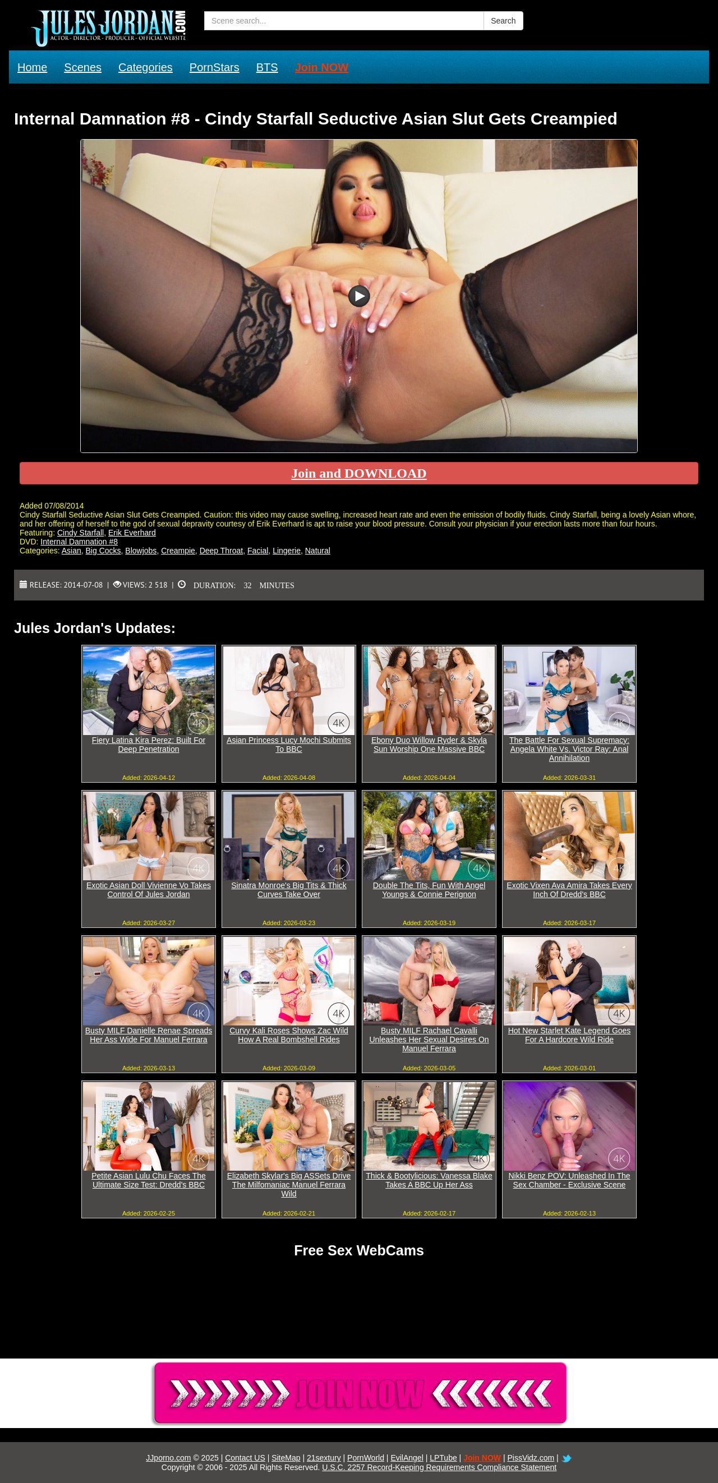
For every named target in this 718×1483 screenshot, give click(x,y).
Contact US (245, 1457)
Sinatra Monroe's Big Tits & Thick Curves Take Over (289, 890)
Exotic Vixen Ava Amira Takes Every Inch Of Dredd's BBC (569, 890)
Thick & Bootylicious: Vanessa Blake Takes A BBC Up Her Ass (429, 1180)
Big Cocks (103, 550)
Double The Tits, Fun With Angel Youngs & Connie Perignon (429, 890)
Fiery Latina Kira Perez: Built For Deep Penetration (148, 745)
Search (503, 20)
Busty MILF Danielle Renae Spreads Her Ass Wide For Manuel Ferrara (148, 1035)
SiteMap (285, 1457)
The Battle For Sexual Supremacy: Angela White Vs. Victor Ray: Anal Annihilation (569, 749)
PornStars (215, 67)
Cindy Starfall (80, 532)
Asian (71, 550)
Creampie (178, 550)
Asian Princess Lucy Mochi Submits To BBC (289, 745)
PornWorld (365, 1457)
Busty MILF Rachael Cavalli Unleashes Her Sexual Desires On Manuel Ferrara (429, 1039)
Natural (317, 550)
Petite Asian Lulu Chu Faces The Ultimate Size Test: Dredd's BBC (148, 1180)
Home (32, 67)
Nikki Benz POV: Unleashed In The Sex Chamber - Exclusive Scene (569, 1180)
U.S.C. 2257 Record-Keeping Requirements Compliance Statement (439, 1467)
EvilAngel (406, 1457)
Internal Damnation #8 (79, 541)
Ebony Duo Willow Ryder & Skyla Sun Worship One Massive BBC (429, 745)
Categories (145, 67)
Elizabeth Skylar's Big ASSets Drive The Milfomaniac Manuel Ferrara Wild (289, 1184)
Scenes (83, 67)
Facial (257, 550)
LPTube (443, 1457)
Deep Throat (221, 550)
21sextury (324, 1457)
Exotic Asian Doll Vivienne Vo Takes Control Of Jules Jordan (148, 890)
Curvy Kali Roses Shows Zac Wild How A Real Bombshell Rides (288, 1035)
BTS (267, 67)
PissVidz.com (530, 1457)
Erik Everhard (132, 532)
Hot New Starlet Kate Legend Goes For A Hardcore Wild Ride (569, 1035)
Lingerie (287, 550)
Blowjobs (141, 550)
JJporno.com (168, 1457)
